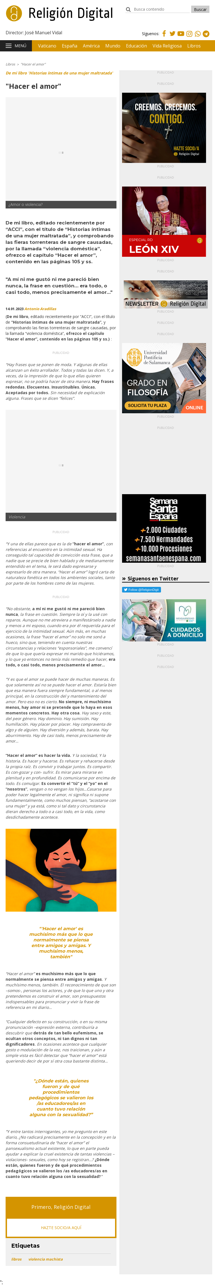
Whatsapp (197, 37)
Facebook (164, 37)
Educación (136, 46)
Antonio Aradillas (40, 308)
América (91, 46)
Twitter (172, 37)
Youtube (180, 37)
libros (16, 1259)
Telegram (206, 37)
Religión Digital (34, 16)
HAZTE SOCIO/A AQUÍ (61, 1227)
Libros (194, 46)
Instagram (189, 37)
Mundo (112, 46)
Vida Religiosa (167, 46)
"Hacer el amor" (33, 64)
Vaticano (47, 46)
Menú (20, 45)
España (69, 46)
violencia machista (45, 1259)
